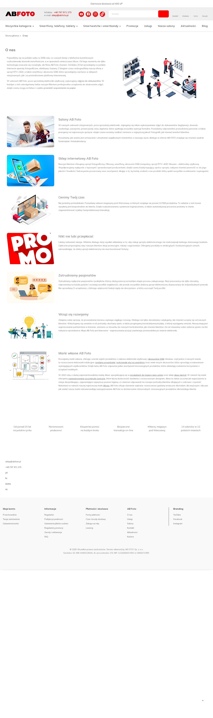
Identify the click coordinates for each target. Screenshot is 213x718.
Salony (130, 523)
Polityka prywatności (53, 519)
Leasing (89, 528)
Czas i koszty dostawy (96, 519)
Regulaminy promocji (53, 528)
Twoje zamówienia (11, 519)
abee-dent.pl (180, 375)
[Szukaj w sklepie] (134, 14)
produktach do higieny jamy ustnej (146, 375)
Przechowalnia (10, 515)
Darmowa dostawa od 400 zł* (107, 3)
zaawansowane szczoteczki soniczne (86, 378)
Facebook (177, 519)
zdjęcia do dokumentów (89, 81)
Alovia (106, 385)
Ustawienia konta (11, 523)
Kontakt (175, 16)
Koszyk (205, 16)
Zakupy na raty (92, 523)
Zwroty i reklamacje (53, 532)
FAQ (46, 537)
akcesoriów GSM (156, 359)
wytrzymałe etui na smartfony (130, 362)
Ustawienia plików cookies (56, 523)
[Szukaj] (163, 13)
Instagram (177, 523)
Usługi (130, 519)
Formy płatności (93, 515)
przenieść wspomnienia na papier (60, 88)
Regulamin (49, 515)
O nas (129, 515)
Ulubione (185, 16)
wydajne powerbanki (105, 362)
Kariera (130, 537)
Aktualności (132, 532)
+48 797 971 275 (62, 12)
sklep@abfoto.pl (60, 15)
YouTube (177, 515)
